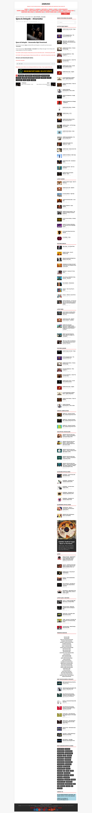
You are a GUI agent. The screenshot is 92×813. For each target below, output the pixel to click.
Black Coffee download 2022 (66, 658)
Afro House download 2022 (66, 664)
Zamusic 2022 (66, 637)
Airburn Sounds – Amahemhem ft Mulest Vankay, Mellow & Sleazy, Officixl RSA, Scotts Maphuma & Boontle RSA (69, 558)
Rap (58, 786)
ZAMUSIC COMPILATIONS (63, 410)
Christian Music (69, 762)
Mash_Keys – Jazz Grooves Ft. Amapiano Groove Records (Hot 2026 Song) (69, 42)
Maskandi (73, 779)
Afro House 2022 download (66, 672)
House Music (19, 80)
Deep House (60, 766)
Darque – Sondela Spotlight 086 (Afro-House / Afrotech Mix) (69, 601)
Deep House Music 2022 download (67, 675)
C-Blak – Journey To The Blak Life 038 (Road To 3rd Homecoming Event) (69, 620)
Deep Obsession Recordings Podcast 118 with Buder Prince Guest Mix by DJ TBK (69, 707)
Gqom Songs (66, 775)
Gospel (71, 770)
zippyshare (60, 788)
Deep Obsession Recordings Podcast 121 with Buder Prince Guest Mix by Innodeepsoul (69, 695)
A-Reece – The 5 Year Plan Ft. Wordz (68, 289)
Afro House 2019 (61, 751)
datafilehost (31, 77)
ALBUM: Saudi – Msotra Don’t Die (69, 148)
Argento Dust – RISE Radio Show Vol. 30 (69, 728)
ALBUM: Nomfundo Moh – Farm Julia (69, 200)
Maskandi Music (61, 783)
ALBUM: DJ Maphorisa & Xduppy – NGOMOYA (69, 102)
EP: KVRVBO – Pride (66, 237)
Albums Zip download (66, 676)
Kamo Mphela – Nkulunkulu (68, 283)
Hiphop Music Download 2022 (67, 663)
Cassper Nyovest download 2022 (66, 647)
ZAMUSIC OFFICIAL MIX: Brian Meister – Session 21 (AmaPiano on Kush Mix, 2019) (69, 457)
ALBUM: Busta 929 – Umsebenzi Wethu (69, 161)
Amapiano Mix (67, 759)
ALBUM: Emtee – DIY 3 (67, 113)
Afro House (21, 75)
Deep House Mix (67, 766)
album (64, 755)
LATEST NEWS (60, 309)
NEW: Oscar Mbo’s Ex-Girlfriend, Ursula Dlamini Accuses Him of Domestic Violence (69, 342)
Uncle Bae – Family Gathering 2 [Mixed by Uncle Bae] (69, 734)
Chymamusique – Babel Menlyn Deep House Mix (69, 627)
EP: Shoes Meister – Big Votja (68, 193)
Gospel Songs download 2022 (67, 665)
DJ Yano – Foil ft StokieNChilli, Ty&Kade (69, 578)
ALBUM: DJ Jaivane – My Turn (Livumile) (68, 167)
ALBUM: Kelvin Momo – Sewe (68, 131)
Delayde (37, 77)
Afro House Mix (37, 75)
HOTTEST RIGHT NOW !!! (62, 26)
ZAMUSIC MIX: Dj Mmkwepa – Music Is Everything (69, 515)
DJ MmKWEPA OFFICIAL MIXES (64, 504)
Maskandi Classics (61, 781)
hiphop (71, 775)
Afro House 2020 (69, 751)
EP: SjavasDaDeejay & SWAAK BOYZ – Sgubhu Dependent (69, 78)
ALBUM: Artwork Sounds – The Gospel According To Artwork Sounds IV (69, 212)
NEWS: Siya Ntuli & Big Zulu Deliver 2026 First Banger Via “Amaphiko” (68, 335)
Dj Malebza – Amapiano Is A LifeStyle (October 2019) (68, 481)
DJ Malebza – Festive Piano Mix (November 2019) (69, 475)
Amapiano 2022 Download (66, 640)
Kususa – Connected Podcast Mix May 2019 (69, 701)
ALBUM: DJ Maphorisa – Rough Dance (69, 96)
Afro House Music (45, 75)
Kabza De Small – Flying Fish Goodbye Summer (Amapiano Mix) (69, 607)
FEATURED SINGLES (61, 243)
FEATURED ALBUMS (61, 348)
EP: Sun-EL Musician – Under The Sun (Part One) (69, 60)
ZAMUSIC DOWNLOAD (20, 16)
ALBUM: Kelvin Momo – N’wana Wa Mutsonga (69, 48)
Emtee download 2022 (66, 655)
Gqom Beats (60, 775)
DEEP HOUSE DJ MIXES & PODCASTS (65, 679)
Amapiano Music (61, 762)
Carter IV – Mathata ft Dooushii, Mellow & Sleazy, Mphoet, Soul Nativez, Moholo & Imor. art (69, 565)
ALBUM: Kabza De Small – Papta (69, 29)
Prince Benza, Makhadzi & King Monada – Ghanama (69, 277)
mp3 (24, 80)
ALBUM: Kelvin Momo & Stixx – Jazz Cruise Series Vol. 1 (69, 120)
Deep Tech (68, 768)
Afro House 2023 (28, 75)
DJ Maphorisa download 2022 (67, 662)
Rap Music (62, 786)
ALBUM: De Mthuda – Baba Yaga (69, 154)
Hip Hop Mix (60, 777)
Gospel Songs (67, 772)
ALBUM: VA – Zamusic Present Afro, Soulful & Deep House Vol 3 (69, 414)
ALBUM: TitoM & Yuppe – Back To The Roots (69, 182)
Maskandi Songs (69, 783)
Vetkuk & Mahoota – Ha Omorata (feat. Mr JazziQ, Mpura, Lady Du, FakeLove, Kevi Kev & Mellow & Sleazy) (69, 302)
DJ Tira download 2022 (66, 656)
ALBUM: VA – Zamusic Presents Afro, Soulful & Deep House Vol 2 (69, 420)
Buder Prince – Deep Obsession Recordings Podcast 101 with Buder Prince (69, 721)
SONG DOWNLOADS (29, 16)
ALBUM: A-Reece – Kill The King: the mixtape (69, 126)
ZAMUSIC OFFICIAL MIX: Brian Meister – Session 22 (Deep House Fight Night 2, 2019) (69, 450)
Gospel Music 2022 (66, 668)
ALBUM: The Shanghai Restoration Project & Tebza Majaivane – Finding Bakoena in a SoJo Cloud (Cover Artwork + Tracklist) (69, 327)
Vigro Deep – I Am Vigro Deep (68, 246)
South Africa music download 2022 (67, 652)
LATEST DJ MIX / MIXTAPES (63, 598)
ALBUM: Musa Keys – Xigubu (68, 71)
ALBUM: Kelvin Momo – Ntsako (69, 107)
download (43, 77)
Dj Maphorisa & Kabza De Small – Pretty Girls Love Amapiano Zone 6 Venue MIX (69, 265)
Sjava (28, 80)
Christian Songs (61, 764)
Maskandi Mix (69, 781)
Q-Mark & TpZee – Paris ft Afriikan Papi (68, 253)
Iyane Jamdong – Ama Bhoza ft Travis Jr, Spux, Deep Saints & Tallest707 (69, 584)
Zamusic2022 (66, 638)
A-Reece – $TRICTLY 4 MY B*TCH (69, 294)
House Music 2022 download (66, 673)
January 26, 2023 (20, 21)
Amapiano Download (66, 643)
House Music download (66, 671)
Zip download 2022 (66, 651)
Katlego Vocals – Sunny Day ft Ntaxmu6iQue (69, 572)
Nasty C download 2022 (66, 646)
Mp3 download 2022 (67, 650)
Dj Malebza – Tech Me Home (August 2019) (68, 487)
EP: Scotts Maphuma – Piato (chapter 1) (68, 54)
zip (72, 786)
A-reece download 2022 (66, 644)
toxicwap (33, 80)
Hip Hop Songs (60, 779)
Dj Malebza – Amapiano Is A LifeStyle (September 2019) (68, 493)
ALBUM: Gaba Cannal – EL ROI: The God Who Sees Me (69, 66)
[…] (69, 549)
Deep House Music (61, 768)
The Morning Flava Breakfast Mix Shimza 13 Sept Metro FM (69, 688)
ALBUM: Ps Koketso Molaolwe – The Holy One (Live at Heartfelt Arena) (69, 225)
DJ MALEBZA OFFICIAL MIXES (63, 471)
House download (66, 669)
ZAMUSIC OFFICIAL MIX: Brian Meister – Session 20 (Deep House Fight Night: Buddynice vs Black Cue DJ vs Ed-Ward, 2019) (69, 465)
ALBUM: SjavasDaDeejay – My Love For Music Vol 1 (69, 137)
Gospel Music (60, 772)
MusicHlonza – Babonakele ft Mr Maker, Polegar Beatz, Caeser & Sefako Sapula (69, 591)
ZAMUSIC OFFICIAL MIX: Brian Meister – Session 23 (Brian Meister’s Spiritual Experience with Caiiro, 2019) (69, 443)
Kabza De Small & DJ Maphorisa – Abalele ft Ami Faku (69, 259)
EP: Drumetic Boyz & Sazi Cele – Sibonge (69, 232)
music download (66, 654)
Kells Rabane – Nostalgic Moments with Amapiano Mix (69, 740)
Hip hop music (66, 777)
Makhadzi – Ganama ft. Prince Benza (69, 272)
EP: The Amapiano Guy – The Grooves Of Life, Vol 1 (68, 36)
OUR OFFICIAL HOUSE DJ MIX (63, 431)
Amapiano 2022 (60, 757)
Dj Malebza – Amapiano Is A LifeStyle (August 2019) (68, 499)
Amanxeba (25, 77)
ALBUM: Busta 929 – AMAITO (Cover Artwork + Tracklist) (68, 319)
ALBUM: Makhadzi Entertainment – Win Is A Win (69, 90)
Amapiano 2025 (60, 759)
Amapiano (69, 755)
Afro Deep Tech (60, 748)
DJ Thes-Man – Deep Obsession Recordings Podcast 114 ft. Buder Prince (69, 714)
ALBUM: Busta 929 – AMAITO (68, 187)
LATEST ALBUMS (61, 179)
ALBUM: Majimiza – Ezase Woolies (68, 206)
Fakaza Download (66, 659)
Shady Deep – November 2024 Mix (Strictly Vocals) (69, 614)
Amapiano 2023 (68, 757)
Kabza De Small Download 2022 (66, 639)
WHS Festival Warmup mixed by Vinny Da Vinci (69, 682)
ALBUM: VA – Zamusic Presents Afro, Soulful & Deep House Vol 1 (69, 426)
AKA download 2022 (67, 648)
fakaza (49, 77)
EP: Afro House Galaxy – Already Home (69, 219)
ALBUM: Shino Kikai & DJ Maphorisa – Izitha (68, 143)
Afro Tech (19, 77)
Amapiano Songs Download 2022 (66, 642)
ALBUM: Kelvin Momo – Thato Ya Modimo (69, 84)
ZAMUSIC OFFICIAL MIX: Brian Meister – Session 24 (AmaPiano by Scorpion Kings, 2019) (69, 435)
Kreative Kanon (55, 806)
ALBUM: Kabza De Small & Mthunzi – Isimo (68, 173)
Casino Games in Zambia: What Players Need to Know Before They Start (69, 313)
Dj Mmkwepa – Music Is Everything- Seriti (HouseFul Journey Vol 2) (68, 508)
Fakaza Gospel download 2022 (67, 667)
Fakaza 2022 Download (66, 660)
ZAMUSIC (26, 21)
